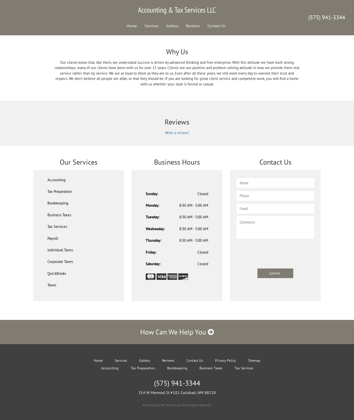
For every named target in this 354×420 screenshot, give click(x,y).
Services (151, 25)
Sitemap (254, 360)
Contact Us (217, 25)
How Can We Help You (177, 332)
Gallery (172, 25)
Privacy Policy (225, 360)
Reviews (193, 25)
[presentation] (275, 251)
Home (132, 25)
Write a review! (177, 132)
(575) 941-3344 (326, 17)
